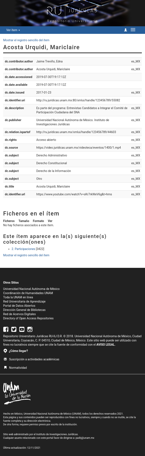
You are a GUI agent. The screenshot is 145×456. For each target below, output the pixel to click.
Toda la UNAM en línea (18, 297)
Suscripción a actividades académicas (31, 359)
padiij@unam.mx (85, 437)
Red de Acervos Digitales (19, 314)
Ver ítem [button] (13, 30)
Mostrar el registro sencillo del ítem (26, 40)
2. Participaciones (23, 249)
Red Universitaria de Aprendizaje (24, 301)
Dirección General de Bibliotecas (24, 310)
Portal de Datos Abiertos (19, 305)
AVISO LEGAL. (105, 344)
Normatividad (15, 367)
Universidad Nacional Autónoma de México (31, 289)
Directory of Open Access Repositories (28, 318)
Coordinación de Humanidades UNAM (28, 293)
